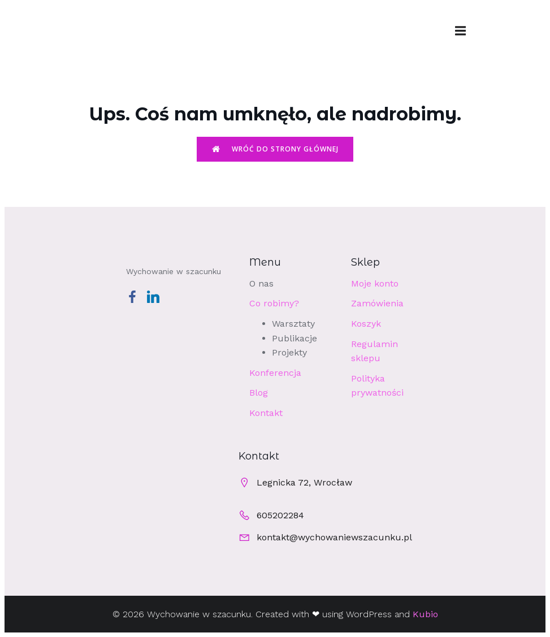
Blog (258, 392)
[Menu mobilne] (460, 31)
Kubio (425, 614)
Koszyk (366, 323)
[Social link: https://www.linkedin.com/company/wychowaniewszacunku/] (157, 296)
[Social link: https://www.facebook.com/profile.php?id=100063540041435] (136, 296)
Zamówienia (377, 303)
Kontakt (266, 413)
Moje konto (375, 283)
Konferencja (275, 372)
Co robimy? (274, 303)
